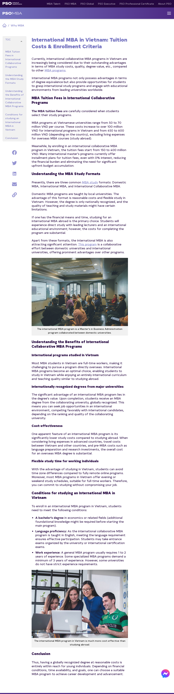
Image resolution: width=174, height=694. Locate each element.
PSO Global (87, 3)
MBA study (90, 182)
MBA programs (55, 70)
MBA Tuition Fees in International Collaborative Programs (13, 59)
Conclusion (11, 137)
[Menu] (169, 13)
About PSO (164, 3)
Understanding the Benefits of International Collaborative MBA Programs (14, 98)
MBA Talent (53, 3)
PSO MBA (70, 3)
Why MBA (17, 25)
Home (4, 25)
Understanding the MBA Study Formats (14, 78)
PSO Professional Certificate (136, 3)
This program (87, 244)
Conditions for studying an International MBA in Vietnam (14, 122)
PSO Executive (106, 3)
